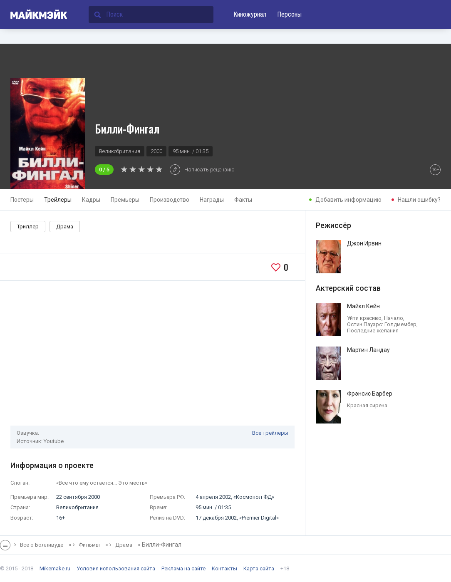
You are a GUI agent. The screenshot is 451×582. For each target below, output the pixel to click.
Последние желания (373, 330)
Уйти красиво (364, 318)
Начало (393, 318)
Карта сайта (258, 568)
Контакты (224, 568)
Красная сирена (367, 405)
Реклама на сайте (183, 568)
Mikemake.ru (55, 568)
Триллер (28, 226)
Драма (64, 226)
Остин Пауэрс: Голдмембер (381, 324)
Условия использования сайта (116, 568)
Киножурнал (249, 14)
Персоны (289, 14)
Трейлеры (58, 199)
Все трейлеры (270, 433)
